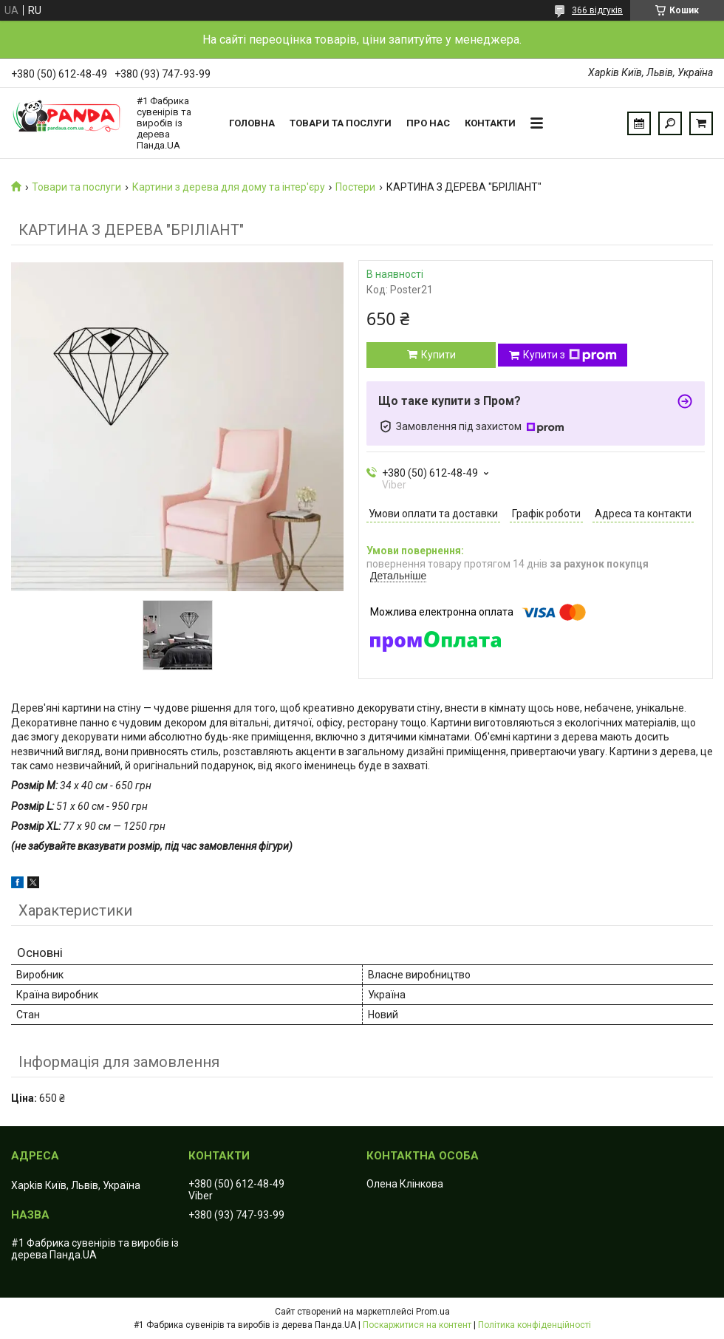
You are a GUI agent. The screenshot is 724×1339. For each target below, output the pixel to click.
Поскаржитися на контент (417, 1325)
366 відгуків (597, 10)
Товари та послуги (341, 123)
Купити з (570, 355)
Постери (355, 187)
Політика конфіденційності (534, 1325)
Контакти (490, 123)
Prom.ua (433, 1311)
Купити (438, 355)
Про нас (428, 123)
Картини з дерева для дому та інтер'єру (228, 187)
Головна (252, 123)
